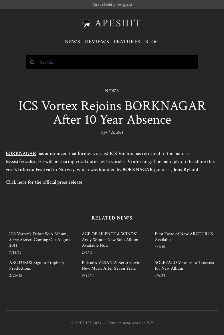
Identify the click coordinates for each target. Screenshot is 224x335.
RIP (149, 323)
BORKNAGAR (21, 153)
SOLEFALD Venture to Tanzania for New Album (184, 265)
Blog (152, 41)
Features (127, 41)
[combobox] (112, 62)
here (22, 182)
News (73, 41)
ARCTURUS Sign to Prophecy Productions (36, 265)
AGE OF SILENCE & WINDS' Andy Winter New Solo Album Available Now (110, 239)
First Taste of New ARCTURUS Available (184, 237)
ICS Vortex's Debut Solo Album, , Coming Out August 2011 (39, 239)
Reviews (97, 41)
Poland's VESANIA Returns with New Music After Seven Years (112, 265)
